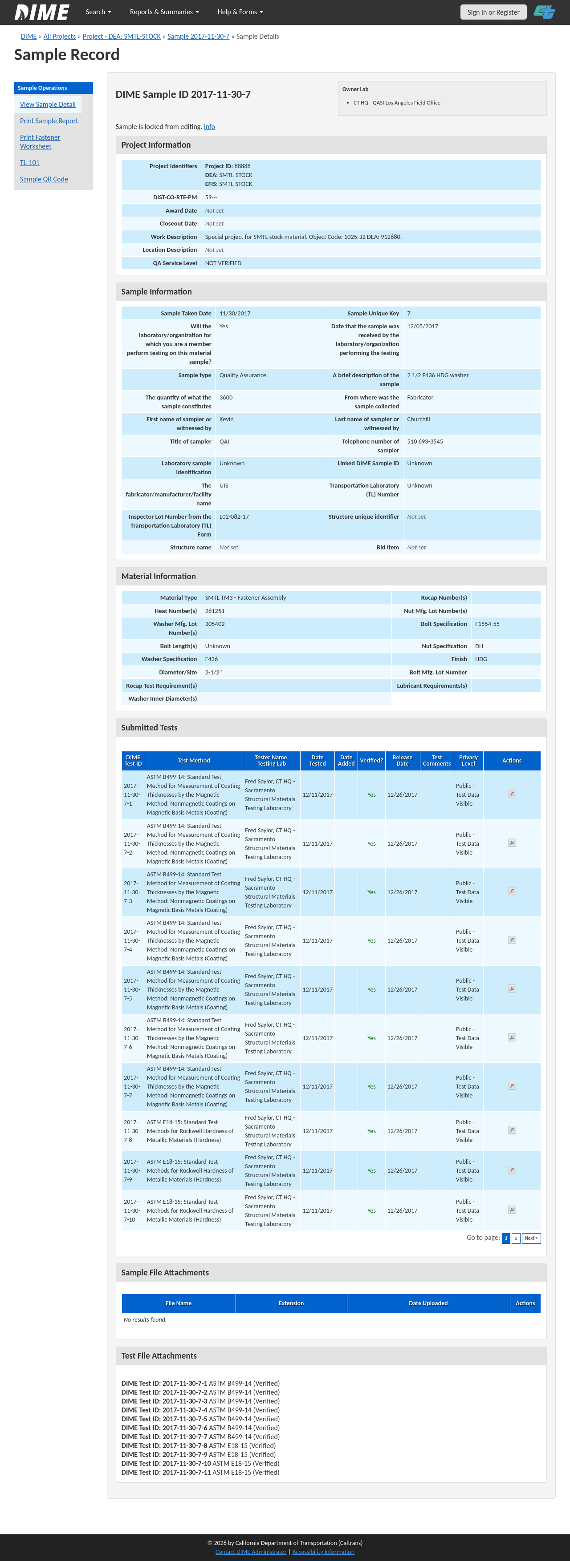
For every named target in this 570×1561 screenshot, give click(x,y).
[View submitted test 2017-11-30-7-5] (512, 990)
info (209, 126)
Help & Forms (240, 12)
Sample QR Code (44, 179)
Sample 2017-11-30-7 (198, 36)
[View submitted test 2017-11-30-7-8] (512, 1131)
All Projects (60, 36)
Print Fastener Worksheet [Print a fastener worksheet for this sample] (40, 141)
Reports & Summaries (164, 12)
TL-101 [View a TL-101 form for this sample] (30, 162)
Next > (531, 1238)
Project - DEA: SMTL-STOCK (122, 36)
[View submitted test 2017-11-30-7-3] (512, 892)
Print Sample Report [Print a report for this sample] (49, 121)
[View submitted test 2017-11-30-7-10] (512, 1211)
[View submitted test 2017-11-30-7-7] (512, 1087)
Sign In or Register (494, 12)
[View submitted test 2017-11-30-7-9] (512, 1171)
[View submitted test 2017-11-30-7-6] (512, 1039)
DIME (29, 36)
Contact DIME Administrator (251, 1552)
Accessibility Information (323, 1552)
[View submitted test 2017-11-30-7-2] (512, 844)
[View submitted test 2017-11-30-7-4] (512, 941)
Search (98, 12)
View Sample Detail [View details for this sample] (48, 104)
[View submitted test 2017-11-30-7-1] (512, 795)
